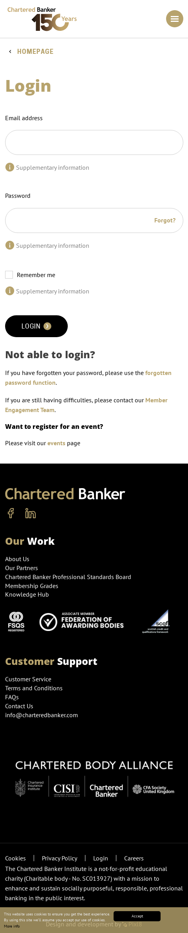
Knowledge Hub (27, 594)
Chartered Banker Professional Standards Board (68, 577)
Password (18, 195)
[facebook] (11, 513)
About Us (17, 559)
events (56, 443)
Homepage (35, 51)
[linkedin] (30, 513)
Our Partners (21, 568)
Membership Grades (31, 586)
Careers (134, 858)
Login (36, 326)
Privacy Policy (59, 858)
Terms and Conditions (34, 688)
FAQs (12, 697)
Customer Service (28, 679)
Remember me (36, 275)
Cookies (15, 858)
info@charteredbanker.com (42, 715)
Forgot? (164, 220)
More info (12, 926)
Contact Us (19, 706)
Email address (24, 118)
